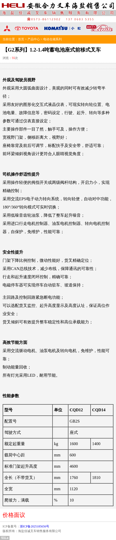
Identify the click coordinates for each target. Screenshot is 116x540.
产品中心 (34, 39)
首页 (21, 39)
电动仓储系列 (52, 39)
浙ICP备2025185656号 (34, 526)
